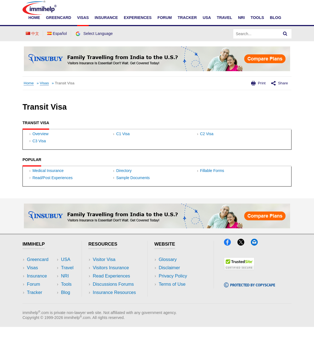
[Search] (285, 33)
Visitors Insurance (111, 280)
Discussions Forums (113, 296)
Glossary (168, 271)
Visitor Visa (104, 271)
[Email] (257, 256)
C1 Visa (123, 139)
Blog (275, 17)
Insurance (106, 17)
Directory (123, 182)
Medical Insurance (48, 182)
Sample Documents (133, 190)
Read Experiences (111, 288)
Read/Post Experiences (52, 190)
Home (34, 17)
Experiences (138, 17)
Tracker (187, 17)
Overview (40, 139)
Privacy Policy (173, 288)
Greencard (58, 17)
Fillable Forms (212, 182)
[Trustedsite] (239, 281)
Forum (165, 17)
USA (207, 17)
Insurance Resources (114, 304)
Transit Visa (64, 83)
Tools (257, 17)
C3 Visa (39, 147)
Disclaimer (169, 280)
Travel (224, 17)
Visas (83, 17)
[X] (243, 256)
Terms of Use (172, 296)
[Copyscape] (249, 298)
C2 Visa (207, 139)
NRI (241, 17)
